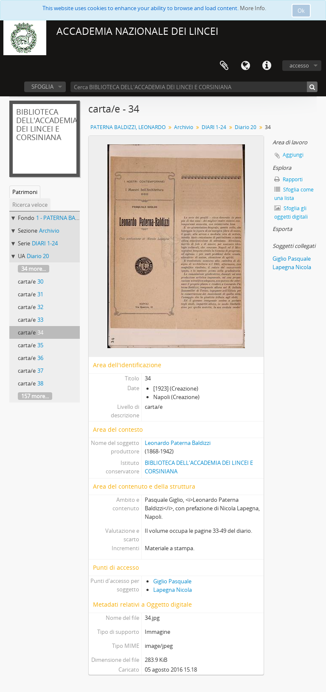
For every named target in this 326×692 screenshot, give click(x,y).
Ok (301, 10)
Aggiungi (293, 154)
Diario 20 (38, 256)
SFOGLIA (42, 86)
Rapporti (288, 179)
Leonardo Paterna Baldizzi (178, 443)
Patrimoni (24, 192)
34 (40, 332)
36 (40, 358)
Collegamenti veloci (266, 65)
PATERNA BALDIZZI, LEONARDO (128, 127)
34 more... (33, 269)
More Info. (253, 8)
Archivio (49, 230)
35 (40, 345)
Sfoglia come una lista (294, 194)
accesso (299, 65)
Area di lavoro (224, 65)
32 (40, 307)
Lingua (245, 65)
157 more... (35, 396)
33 (40, 319)
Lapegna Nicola (172, 590)
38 (40, 383)
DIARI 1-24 (45, 243)
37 (40, 370)
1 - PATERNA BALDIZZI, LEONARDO (79, 218)
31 (40, 294)
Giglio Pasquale (172, 581)
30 (40, 281)
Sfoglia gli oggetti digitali (291, 212)
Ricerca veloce (30, 204)
